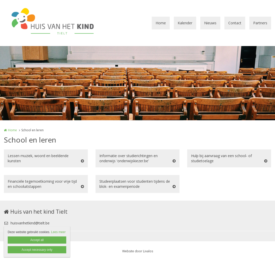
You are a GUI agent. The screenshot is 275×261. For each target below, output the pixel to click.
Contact (234, 22)
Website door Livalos (137, 251)
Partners (260, 22)
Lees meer (58, 232)
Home (161, 22)
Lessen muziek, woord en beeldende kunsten (38, 158)
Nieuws (210, 22)
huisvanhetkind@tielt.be (27, 223)
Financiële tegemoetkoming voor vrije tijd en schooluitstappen (42, 184)
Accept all (37, 240)
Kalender (185, 22)
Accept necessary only (37, 250)
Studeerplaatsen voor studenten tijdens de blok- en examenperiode (134, 184)
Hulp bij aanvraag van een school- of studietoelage (221, 158)
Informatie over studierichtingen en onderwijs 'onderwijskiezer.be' (128, 158)
